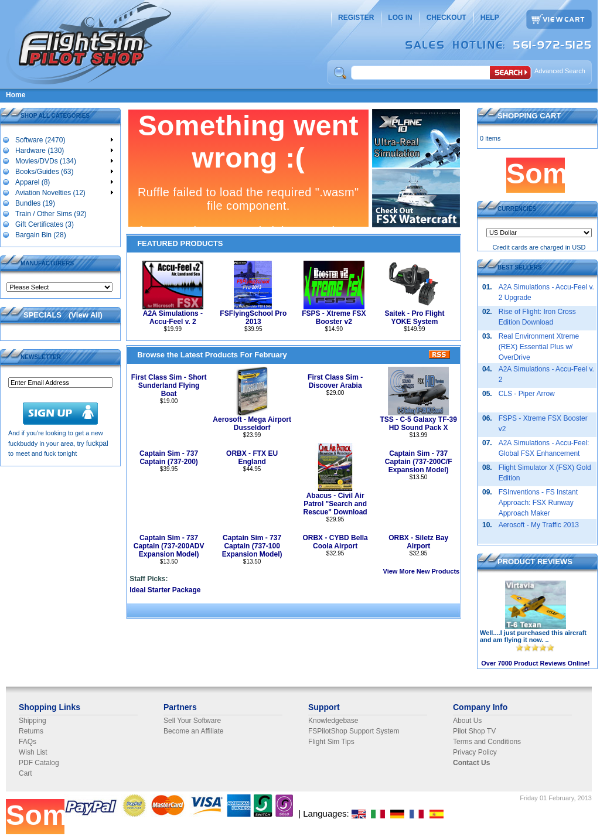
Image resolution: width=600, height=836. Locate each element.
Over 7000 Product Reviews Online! (535, 663)
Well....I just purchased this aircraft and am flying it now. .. (533, 636)
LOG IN (400, 17)
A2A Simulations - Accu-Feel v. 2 (173, 317)
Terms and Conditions (487, 742)
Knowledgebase (333, 720)
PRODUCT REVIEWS (534, 561)
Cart (25, 773)
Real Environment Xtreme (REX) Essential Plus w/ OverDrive (539, 346)
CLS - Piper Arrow (527, 394)
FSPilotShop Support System (353, 731)
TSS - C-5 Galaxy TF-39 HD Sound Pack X (418, 423)
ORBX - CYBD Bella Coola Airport (334, 542)
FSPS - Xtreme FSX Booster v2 (334, 317)
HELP (489, 17)
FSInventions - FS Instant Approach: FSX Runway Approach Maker (538, 502)
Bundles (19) (35, 202)
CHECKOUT (446, 17)
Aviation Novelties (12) (64, 192)
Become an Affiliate (193, 731)
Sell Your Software (192, 720)
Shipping (32, 720)
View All (85, 314)
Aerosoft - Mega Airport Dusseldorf (252, 423)
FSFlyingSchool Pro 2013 (253, 317)
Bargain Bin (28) (40, 234)
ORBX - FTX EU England (252, 457)
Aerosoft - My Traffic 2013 (539, 525)
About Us (467, 720)
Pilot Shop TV (474, 731)
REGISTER (356, 17)
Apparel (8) (64, 181)
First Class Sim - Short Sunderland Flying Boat (169, 385)
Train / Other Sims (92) (51, 213)
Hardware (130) (64, 150)
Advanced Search (559, 70)
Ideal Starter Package (164, 590)
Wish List (33, 752)
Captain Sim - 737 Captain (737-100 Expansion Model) (252, 546)
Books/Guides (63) (64, 171)
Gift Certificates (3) (44, 223)
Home (15, 95)
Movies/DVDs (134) (64, 160)
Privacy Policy (475, 752)
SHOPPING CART (529, 115)
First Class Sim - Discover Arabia (335, 381)
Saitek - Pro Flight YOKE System (414, 317)
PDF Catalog (39, 763)
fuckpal (97, 443)
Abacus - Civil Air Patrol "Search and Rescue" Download (335, 504)
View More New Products (421, 571)
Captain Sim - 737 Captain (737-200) (168, 457)
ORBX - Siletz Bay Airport (418, 542)
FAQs (27, 742)
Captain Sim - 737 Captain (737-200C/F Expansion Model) (418, 461)
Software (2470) (64, 139)
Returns (31, 731)
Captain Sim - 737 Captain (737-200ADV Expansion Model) (169, 546)
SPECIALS (42, 314)
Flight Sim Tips (331, 742)
